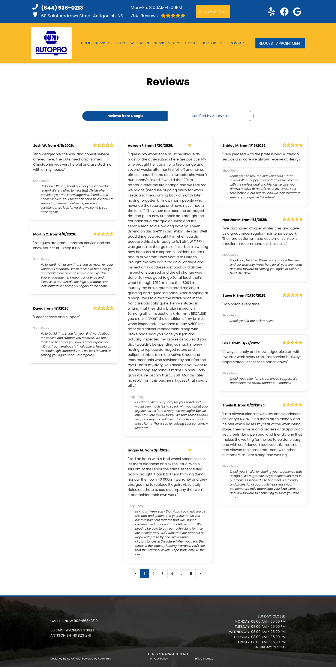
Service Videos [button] (167, 43)
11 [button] (191, 573)
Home (86, 43)
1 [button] (144, 573)
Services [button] (102, 43)
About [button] (190, 43)
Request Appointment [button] (280, 43)
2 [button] (153, 573)
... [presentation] (181, 573)
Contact (238, 43)
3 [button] (163, 573)
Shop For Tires (213, 12)
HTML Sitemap (204, 658)
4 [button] (172, 573)
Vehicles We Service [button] (132, 43)
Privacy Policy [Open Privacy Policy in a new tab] (159, 658)
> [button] (200, 573)
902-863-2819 (86, 620)
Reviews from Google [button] (124, 115)
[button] (271, 11)
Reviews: (158, 15)
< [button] (136, 573)
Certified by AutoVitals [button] (211, 115)
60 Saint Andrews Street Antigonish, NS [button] (77, 15)
